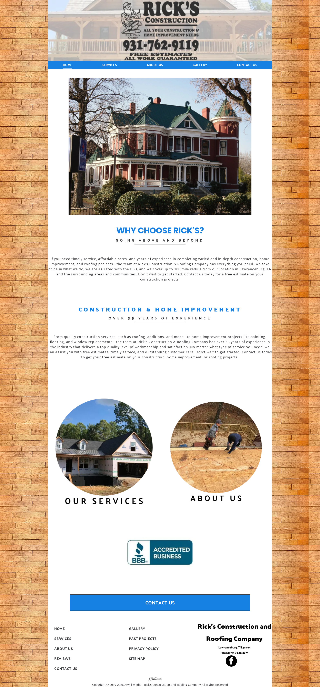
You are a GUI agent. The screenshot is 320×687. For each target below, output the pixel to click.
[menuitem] (67, 65)
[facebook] (231, 661)
